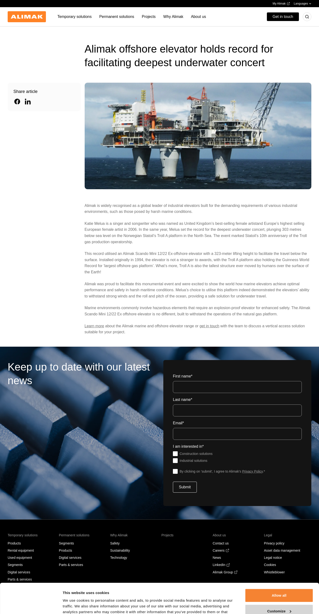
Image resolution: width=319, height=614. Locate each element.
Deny (279, 601)
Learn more (94, 326)
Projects (167, 535)
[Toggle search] (307, 16)
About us (219, 535)
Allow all (279, 569)
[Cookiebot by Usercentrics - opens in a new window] (31, 604)
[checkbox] (237, 457)
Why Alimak (119, 535)
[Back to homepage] (27, 16)
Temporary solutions (23, 535)
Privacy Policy (252, 471)
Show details (74, 605)
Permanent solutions (74, 535)
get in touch (209, 326)
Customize (279, 585)
